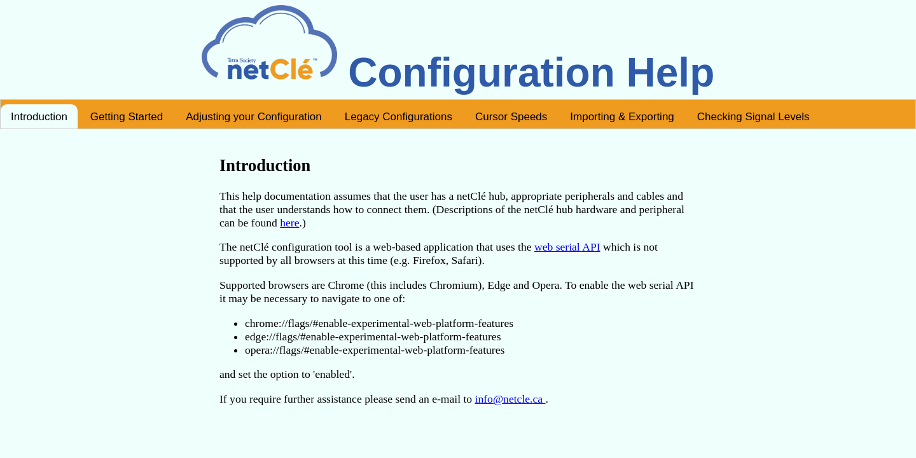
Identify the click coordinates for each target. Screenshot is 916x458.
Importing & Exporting (622, 117)
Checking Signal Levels (753, 117)
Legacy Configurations (398, 117)
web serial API (567, 246)
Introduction (39, 117)
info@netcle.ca (510, 398)
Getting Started (126, 117)
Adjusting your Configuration (254, 117)
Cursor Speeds (511, 117)
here (289, 222)
